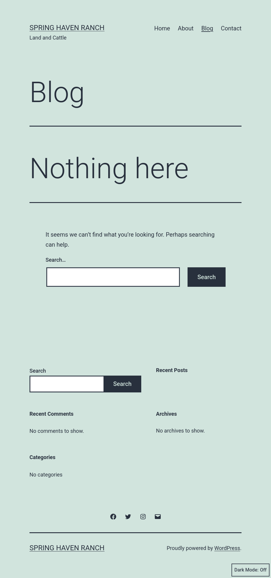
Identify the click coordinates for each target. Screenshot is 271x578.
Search (37, 371)
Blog (207, 28)
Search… (56, 260)
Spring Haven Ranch (66, 28)
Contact (231, 28)
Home (162, 28)
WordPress (227, 548)
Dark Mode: (250, 570)
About (185, 28)
